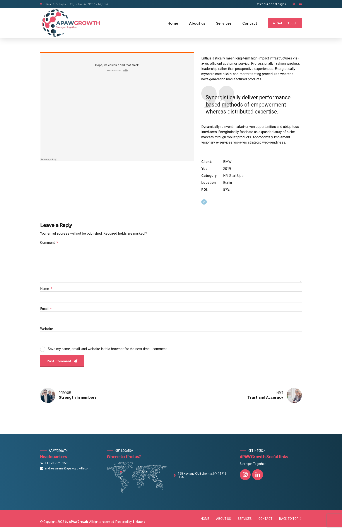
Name (46, 289)
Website (46, 329)
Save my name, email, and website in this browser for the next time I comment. (107, 349)
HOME (205, 518)
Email (46, 309)
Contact (249, 22)
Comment (49, 242)
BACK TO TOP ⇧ (290, 518)
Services (223, 22)
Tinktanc (138, 521)
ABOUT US (223, 518)
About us (197, 22)
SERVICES (245, 518)
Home (173, 22)
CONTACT (265, 518)
